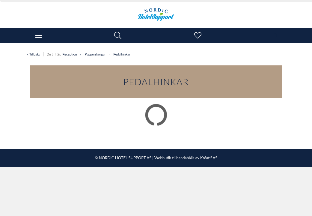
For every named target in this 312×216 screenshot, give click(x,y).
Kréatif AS (208, 157)
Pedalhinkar (121, 54)
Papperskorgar (95, 54)
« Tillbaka (33, 54)
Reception (69, 54)
